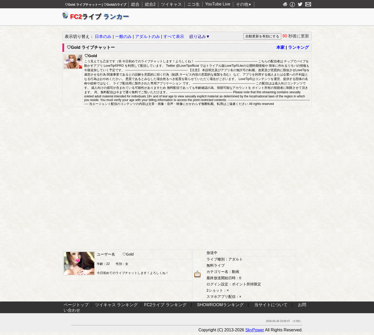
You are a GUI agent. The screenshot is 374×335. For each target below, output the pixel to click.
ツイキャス (171, 4)
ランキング (298, 47)
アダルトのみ (147, 36)
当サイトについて (271, 305)
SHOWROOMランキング (220, 305)
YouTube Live (217, 4)
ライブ (95, 16)
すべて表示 (173, 36)
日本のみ (103, 36)
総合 (135, 4)
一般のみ (123, 36)
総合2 (150, 4)
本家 (280, 47)
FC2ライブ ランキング (165, 305)
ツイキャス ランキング (116, 305)
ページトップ (76, 305)
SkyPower (254, 330)
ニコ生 (193, 4)
